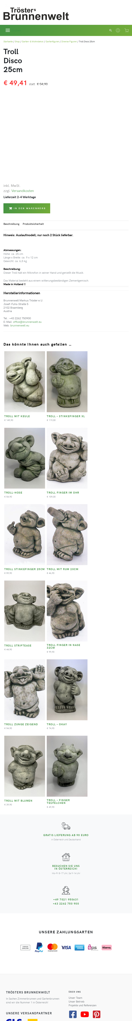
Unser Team (75, 839)
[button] (110, 30)
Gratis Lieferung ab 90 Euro (66, 677)
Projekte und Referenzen (82, 847)
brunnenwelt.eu (19, 325)
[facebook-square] (74, 856)
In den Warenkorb (27, 208)
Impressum (73, 1013)
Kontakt (10, 911)
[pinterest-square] (97, 856)
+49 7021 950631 (66, 741)
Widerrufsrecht (58, 1013)
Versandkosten (22, 190)
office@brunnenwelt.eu (27, 321)
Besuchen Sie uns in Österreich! (66, 709)
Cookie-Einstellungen (92, 1013)
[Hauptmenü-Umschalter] (13, 30)
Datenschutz (41, 1013)
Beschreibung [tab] (11, 224)
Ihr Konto (11, 907)
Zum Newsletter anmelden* (25, 972)
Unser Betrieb (76, 843)
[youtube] (86, 856)
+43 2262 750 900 (66, 746)
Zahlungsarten (14, 918)
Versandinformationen (18, 915)
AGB (30, 1013)
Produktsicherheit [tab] (33, 224)
